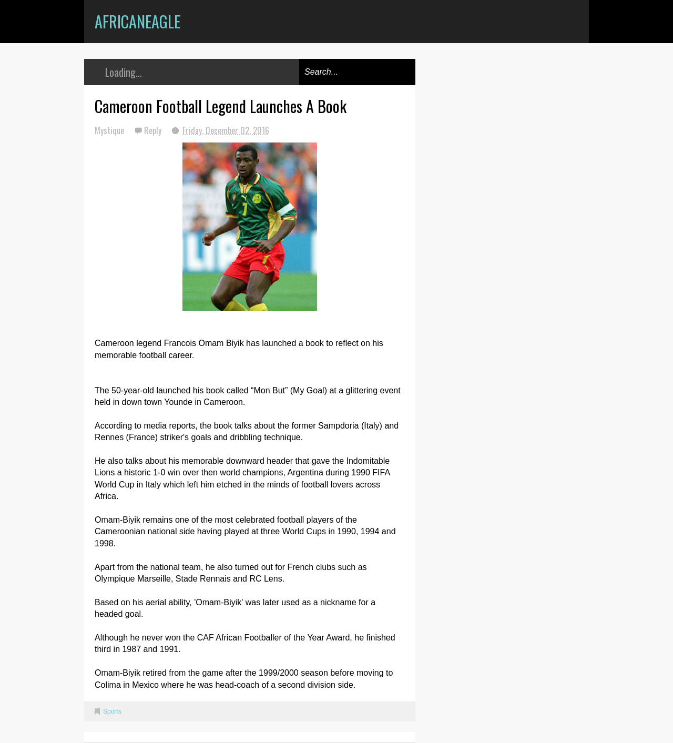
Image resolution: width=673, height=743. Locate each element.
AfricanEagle (137, 21)
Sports (112, 711)
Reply (154, 130)
